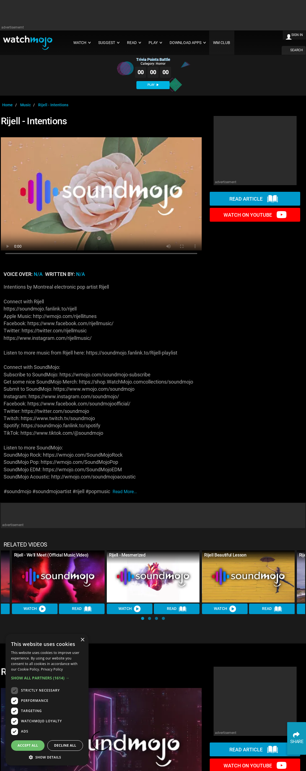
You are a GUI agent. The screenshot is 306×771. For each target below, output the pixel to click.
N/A (38, 274)
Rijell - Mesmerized (127, 555)
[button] (142, 618)
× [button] (82, 640)
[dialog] (47, 699)
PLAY (153, 85)
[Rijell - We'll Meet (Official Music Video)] (58, 576)
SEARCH (296, 50)
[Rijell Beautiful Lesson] (248, 576)
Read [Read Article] (82, 608)
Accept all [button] (28, 745)
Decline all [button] (65, 745)
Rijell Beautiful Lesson (225, 555)
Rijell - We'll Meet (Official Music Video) (51, 555)
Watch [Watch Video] (35, 609)
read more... (125, 491)
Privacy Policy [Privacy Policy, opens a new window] (52, 669)
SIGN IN (297, 35)
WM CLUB (221, 42)
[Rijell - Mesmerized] (153, 576)
